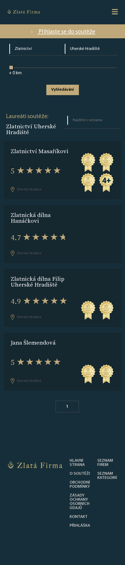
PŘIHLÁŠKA (80, 526)
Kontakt (79, 517)
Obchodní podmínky (80, 485)
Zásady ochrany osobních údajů (80, 502)
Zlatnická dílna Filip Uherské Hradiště (37, 281)
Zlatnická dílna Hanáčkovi (31, 218)
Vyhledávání (62, 89)
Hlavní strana (77, 463)
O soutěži (80, 474)
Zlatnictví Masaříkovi (39, 151)
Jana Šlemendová (33, 342)
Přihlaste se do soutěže (62, 32)
